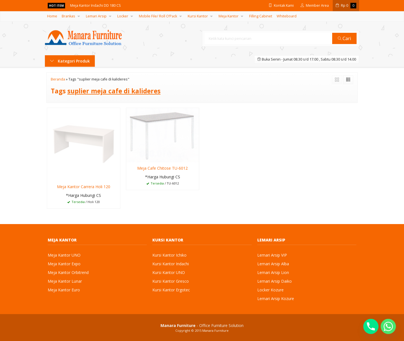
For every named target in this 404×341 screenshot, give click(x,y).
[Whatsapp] (388, 326)
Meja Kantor (228, 16)
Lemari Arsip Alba (273, 263)
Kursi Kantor (198, 16)
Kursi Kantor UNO (168, 272)
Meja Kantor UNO (64, 255)
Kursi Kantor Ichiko (169, 255)
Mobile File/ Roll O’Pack (158, 16)
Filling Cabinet (260, 16)
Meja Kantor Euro (64, 289)
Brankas (68, 16)
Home (52, 16)
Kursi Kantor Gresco (170, 281)
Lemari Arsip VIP (272, 255)
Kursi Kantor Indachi (170, 263)
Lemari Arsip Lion (273, 272)
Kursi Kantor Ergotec (171, 289)
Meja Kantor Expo (64, 263)
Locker (122, 16)
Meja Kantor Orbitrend (68, 272)
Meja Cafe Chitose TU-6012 (162, 168)
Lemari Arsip (96, 16)
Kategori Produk (70, 61)
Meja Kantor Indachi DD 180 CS (95, 5)
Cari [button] (344, 38)
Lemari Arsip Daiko (274, 281)
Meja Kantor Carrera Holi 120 (83, 186)
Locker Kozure (270, 289)
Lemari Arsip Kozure (275, 298)
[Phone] (370, 326)
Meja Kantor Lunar (65, 281)
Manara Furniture (215, 330)
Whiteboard (287, 16)
